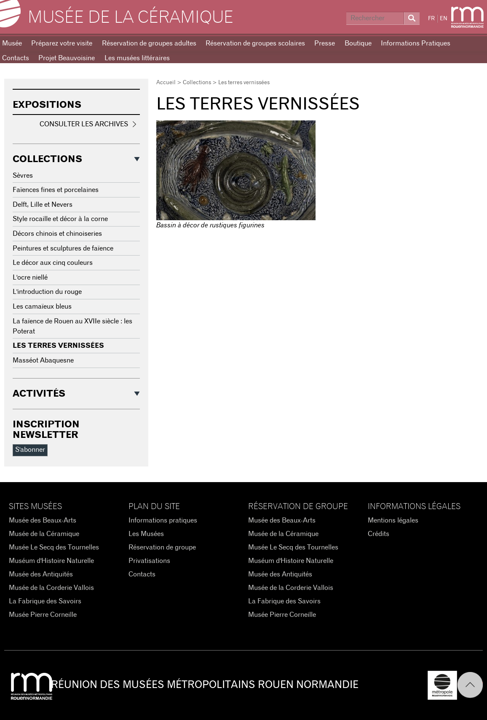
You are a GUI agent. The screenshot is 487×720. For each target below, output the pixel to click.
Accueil (166, 82)
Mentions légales (393, 520)
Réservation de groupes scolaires (255, 43)
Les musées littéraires (137, 58)
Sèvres (23, 175)
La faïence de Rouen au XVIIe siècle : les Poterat (72, 326)
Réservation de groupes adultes (149, 43)
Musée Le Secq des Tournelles (54, 547)
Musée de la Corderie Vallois (51, 587)
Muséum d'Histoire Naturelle (51, 560)
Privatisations (149, 560)
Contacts (141, 574)
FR (431, 18)
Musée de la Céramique (130, 17)
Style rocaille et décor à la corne (60, 219)
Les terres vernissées (58, 345)
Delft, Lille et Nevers (42, 204)
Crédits (378, 534)
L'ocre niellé (30, 277)
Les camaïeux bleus (42, 306)
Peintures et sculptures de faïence (63, 248)
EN (443, 18)
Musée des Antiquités (41, 574)
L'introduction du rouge (47, 291)
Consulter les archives (84, 124)
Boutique (358, 43)
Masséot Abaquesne (43, 360)
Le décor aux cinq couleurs (53, 262)
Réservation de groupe (162, 547)
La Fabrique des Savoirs (45, 601)
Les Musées (146, 534)
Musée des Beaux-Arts (42, 520)
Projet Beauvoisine (66, 58)
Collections (197, 82)
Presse (324, 43)
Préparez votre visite (61, 43)
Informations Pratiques (415, 43)
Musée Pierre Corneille (43, 614)
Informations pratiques (162, 520)
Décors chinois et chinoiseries (57, 233)
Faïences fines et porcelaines (56, 190)
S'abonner (30, 449)
